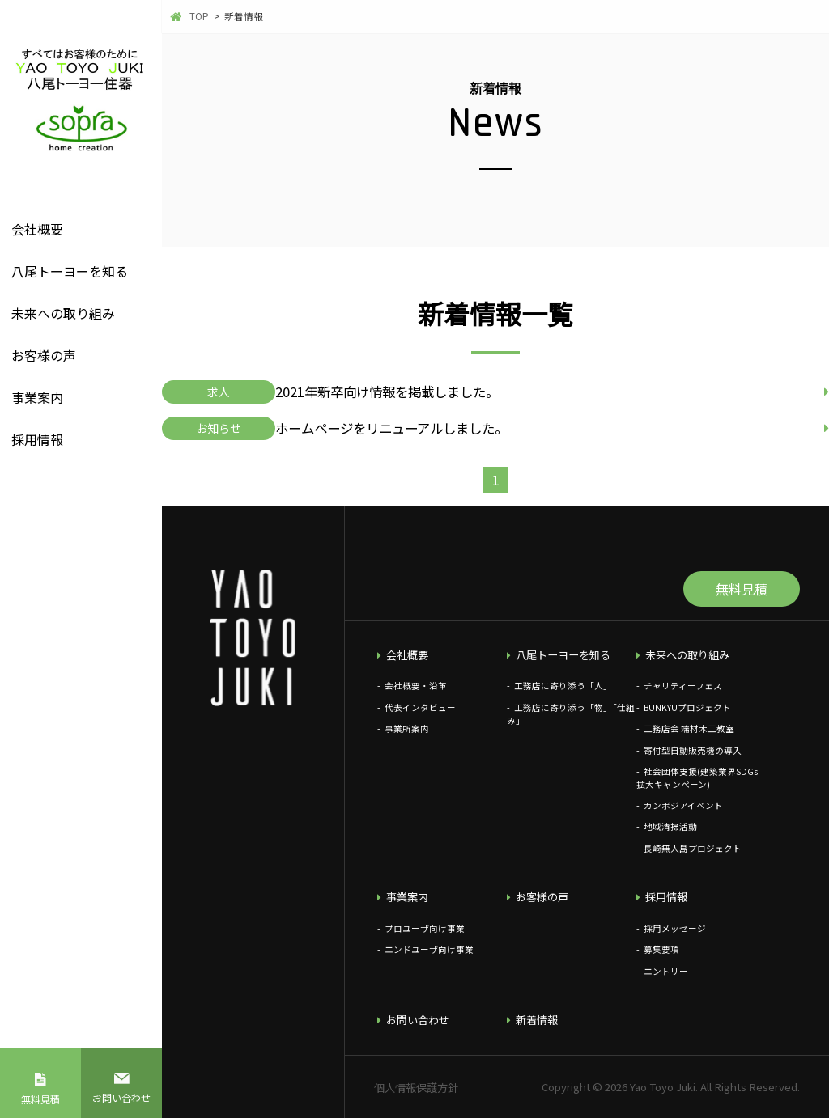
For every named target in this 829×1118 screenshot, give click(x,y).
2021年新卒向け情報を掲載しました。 (387, 391)
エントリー (666, 971)
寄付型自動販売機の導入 (693, 750)
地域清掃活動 (670, 826)
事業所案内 (407, 728)
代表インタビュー (420, 707)
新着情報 (537, 1019)
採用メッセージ (675, 928)
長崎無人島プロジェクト (693, 848)
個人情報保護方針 (416, 1087)
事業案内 (37, 397)
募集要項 (661, 949)
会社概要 (37, 229)
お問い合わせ (121, 1097)
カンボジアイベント (683, 805)
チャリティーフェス (683, 686)
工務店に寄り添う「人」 (563, 686)
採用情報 (37, 439)
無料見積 (40, 1099)
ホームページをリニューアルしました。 (391, 428)
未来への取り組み (63, 313)
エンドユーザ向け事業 (429, 949)
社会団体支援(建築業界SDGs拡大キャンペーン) (697, 777)
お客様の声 (43, 355)
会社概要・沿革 (416, 686)
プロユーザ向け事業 (425, 928)
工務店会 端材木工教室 (689, 728)
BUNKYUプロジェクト (687, 707)
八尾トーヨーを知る (69, 271)
